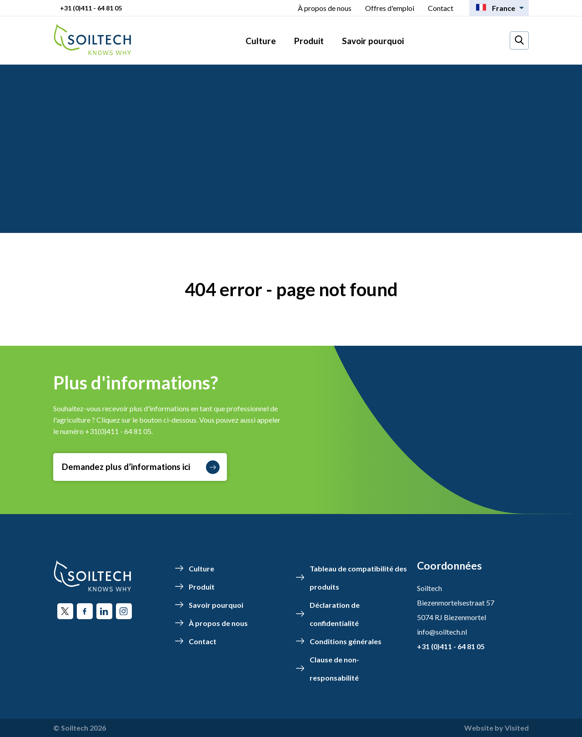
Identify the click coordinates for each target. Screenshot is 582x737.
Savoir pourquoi (373, 40)
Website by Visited (496, 727)
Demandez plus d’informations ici (141, 467)
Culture (261, 40)
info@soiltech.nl (442, 631)
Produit (309, 40)
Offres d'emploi (389, 8)
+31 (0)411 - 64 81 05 (91, 8)
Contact (440, 8)
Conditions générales (345, 641)
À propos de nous (324, 8)
